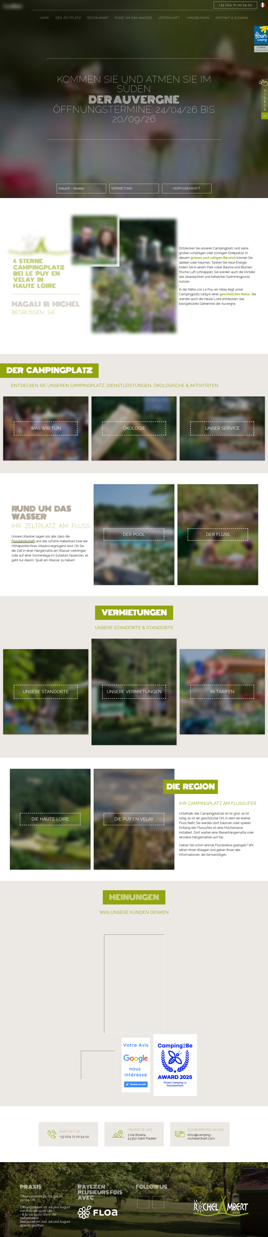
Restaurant (98, 18)
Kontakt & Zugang (232, 18)
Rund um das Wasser (133, 18)
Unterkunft (169, 18)
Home (44, 18)
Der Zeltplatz (68, 18)
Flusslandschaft (23, 541)
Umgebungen (197, 18)
